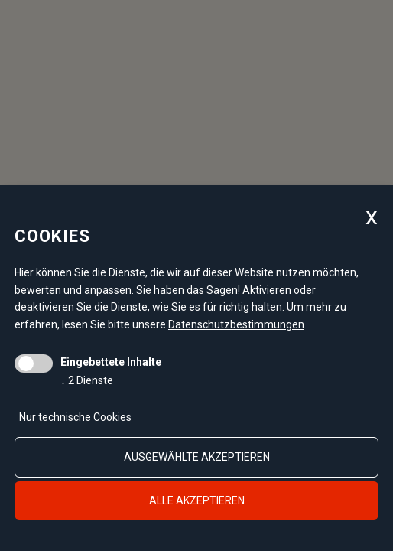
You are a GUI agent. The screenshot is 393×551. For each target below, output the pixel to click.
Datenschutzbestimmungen (236, 324)
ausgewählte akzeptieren (197, 457)
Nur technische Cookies (75, 417)
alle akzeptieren (197, 500)
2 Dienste (86, 380)
